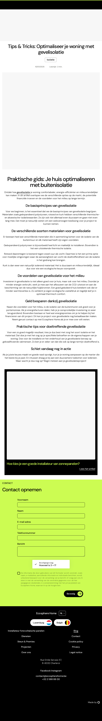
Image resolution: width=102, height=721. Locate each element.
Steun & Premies (26, 641)
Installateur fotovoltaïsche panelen (26, 630)
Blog (76, 630)
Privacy (76, 646)
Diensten (26, 636)
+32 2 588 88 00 (51, 679)
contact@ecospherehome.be (51, 676)
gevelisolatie (23, 192)
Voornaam (22, 499)
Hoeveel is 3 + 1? (47, 564)
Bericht (21, 543)
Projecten (26, 646)
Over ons (26, 652)
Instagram (56, 670)
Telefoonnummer (26, 532)
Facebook (45, 670)
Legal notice (76, 652)
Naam (20, 510)
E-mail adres (24, 521)
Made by (94, 702)
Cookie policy (76, 641)
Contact (76, 636)
